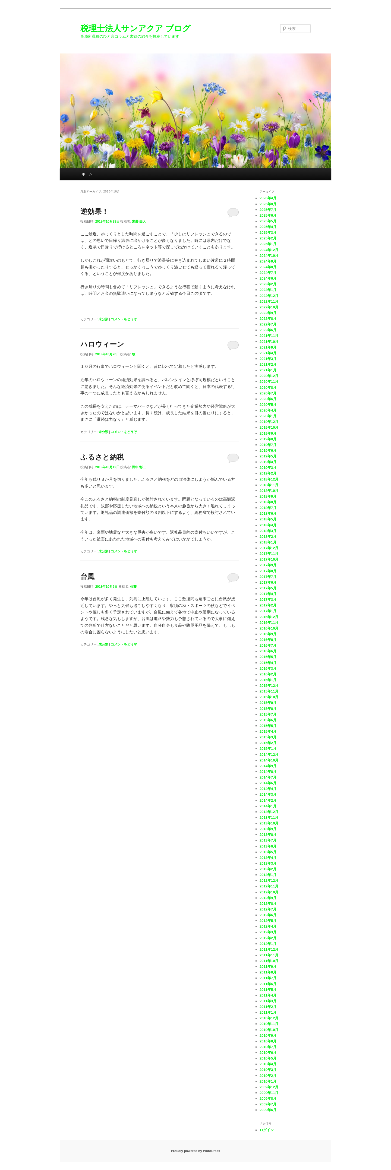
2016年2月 (268, 674)
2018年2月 (268, 537)
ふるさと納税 (102, 457)
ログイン (267, 1130)
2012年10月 (269, 892)
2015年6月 (268, 720)
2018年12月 (269, 479)
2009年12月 (269, 1087)
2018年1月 (268, 542)
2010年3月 (268, 1070)
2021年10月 (269, 342)
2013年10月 (269, 823)
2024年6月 (268, 278)
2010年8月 (268, 1041)
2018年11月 (269, 485)
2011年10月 (269, 961)
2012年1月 (268, 944)
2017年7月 (268, 577)
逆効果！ (94, 211)
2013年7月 (268, 840)
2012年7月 (268, 909)
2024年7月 (268, 273)
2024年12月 (269, 250)
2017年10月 (269, 559)
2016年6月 (268, 651)
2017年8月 (268, 571)
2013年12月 (269, 812)
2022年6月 (268, 330)
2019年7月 (268, 445)
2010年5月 (268, 1058)
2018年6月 (268, 513)
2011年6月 (268, 984)
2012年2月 (268, 938)
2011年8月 (268, 972)
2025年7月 (268, 210)
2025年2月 (268, 238)
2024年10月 (269, 256)
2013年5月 (268, 852)
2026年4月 (268, 198)
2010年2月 (268, 1076)
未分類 (103, 319)
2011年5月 (268, 990)
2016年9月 (268, 634)
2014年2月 (268, 800)
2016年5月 (268, 657)
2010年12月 (269, 1018)
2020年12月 (269, 376)
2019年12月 (269, 422)
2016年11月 (269, 623)
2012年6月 (268, 915)
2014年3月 (268, 794)
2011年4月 (268, 995)
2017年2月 (268, 605)
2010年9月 (268, 1035)
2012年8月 (268, 904)
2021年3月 (268, 359)
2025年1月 (268, 244)
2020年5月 (268, 405)
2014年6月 (268, 783)
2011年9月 (268, 967)
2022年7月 (268, 324)
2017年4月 (268, 594)
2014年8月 (268, 772)
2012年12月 (269, 880)
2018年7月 (268, 508)
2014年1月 (268, 806)
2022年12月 (269, 296)
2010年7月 (268, 1047)
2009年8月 (268, 1098)
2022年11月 (269, 301)
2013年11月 (269, 817)
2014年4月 (268, 789)
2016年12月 (269, 617)
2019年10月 (269, 427)
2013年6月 (268, 846)
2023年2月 (268, 284)
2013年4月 (268, 858)
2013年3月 (268, 863)
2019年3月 (268, 468)
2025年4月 (268, 227)
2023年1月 (268, 290)
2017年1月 (268, 611)
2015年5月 (268, 726)
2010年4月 (268, 1064)
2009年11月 (269, 1093)
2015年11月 (269, 691)
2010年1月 (268, 1081)
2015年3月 (268, 737)
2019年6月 (268, 450)
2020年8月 (268, 387)
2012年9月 (268, 898)
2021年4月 (268, 353)
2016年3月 (268, 668)
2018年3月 (268, 531)
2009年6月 (268, 1110)
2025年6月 (268, 215)
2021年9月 (268, 347)
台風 (87, 577)
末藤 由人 (139, 221)
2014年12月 (269, 754)
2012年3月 (268, 932)
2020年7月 (268, 393)
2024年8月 (268, 267)
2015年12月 (269, 686)
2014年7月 (268, 777)
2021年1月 (268, 370)
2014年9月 (268, 766)
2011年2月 (268, 1007)
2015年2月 (268, 743)
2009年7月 (268, 1104)
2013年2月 (268, 869)
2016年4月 (268, 663)
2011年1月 (268, 1012)
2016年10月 (269, 628)
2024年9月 (268, 261)
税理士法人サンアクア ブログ (135, 28)
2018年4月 (268, 525)
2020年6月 (268, 399)
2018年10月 (269, 491)
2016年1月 (268, 680)
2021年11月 (269, 336)
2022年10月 (269, 307)
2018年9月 (268, 496)
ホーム (87, 174)
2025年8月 (268, 204)
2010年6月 (268, 1053)
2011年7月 (268, 978)
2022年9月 (268, 313)
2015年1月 (268, 749)
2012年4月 (268, 926)
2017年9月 (268, 565)
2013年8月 (268, 835)
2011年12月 (269, 949)
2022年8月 (268, 319)
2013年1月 (268, 875)
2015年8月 (268, 709)
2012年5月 (268, 921)
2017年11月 (269, 554)
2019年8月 (268, 439)
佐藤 (133, 587)
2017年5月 (268, 588)
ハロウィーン (102, 344)
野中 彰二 (139, 467)
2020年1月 (268, 416)
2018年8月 (268, 502)
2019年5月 (268, 456)
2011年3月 (268, 1001)
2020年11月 (269, 382)
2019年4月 (268, 462)
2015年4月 (268, 731)
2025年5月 (268, 221)
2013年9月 (268, 829)
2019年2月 (268, 473)
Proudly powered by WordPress (195, 1151)
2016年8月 (268, 640)
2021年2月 (268, 364)
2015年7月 (268, 714)
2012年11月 (269, 886)
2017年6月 (268, 582)
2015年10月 (269, 697)
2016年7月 (268, 645)
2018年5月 (268, 519)
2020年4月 (268, 410)
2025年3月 (268, 232)
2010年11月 (269, 1024)
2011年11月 (269, 955)
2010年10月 (269, 1030)
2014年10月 (269, 760)
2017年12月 (269, 548)
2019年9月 (268, 433)
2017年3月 (268, 599)
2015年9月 (268, 703)
